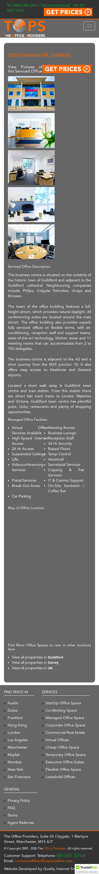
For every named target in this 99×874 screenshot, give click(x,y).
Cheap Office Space (62, 747)
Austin (13, 703)
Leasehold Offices (60, 777)
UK (50, 668)
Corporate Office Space (65, 725)
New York (15, 769)
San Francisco (19, 777)
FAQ (11, 808)
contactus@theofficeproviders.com (43, 861)
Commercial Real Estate (65, 732)
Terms (12, 815)
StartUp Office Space (63, 703)
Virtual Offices (57, 740)
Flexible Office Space (63, 769)
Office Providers (55, 848)
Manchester (17, 747)
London (14, 732)
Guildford (55, 657)
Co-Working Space (61, 710)
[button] (87, 869)
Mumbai (14, 762)
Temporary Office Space (66, 755)
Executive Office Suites (65, 762)
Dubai (12, 710)
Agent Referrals (21, 823)
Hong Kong (17, 725)
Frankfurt (15, 718)
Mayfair (14, 755)
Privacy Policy (19, 800)
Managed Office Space (65, 718)
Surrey (53, 663)
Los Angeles (18, 740)
